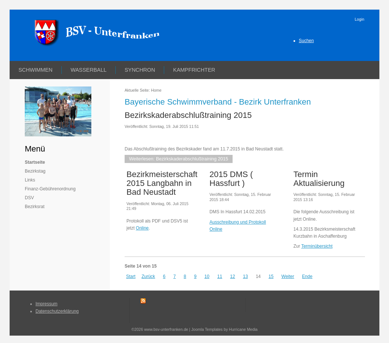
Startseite (35, 162)
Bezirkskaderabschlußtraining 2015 (188, 115)
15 (270, 276)
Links (30, 180)
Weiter (287, 276)
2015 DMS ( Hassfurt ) (231, 179)
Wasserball (88, 70)
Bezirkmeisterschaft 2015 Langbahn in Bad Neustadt (161, 183)
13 (245, 276)
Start (130, 276)
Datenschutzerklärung (57, 311)
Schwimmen (35, 70)
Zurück (148, 276)
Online (142, 228)
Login (359, 19)
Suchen (306, 40)
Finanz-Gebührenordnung (50, 188)
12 (232, 276)
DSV (29, 197)
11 (219, 276)
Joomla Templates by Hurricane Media (224, 329)
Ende (307, 276)
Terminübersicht (317, 246)
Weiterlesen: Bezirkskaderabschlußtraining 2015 (178, 159)
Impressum (46, 303)
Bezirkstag (35, 171)
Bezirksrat (34, 206)
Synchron (140, 70)
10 (206, 276)
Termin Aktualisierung (319, 179)
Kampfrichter (194, 70)
